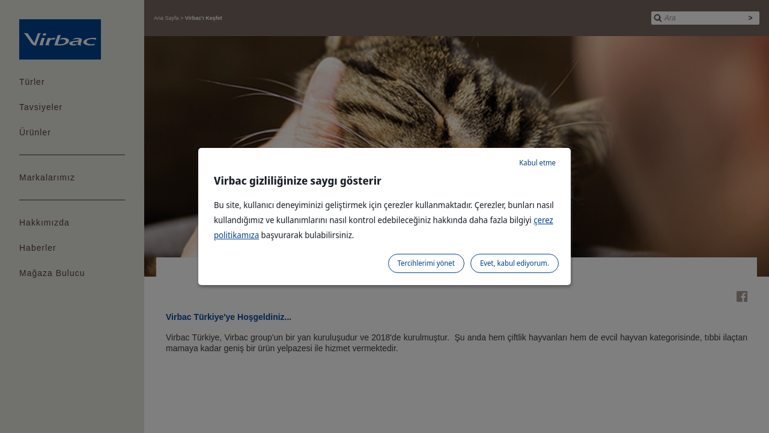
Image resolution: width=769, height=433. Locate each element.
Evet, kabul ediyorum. (514, 263)
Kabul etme (537, 163)
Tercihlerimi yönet (426, 263)
